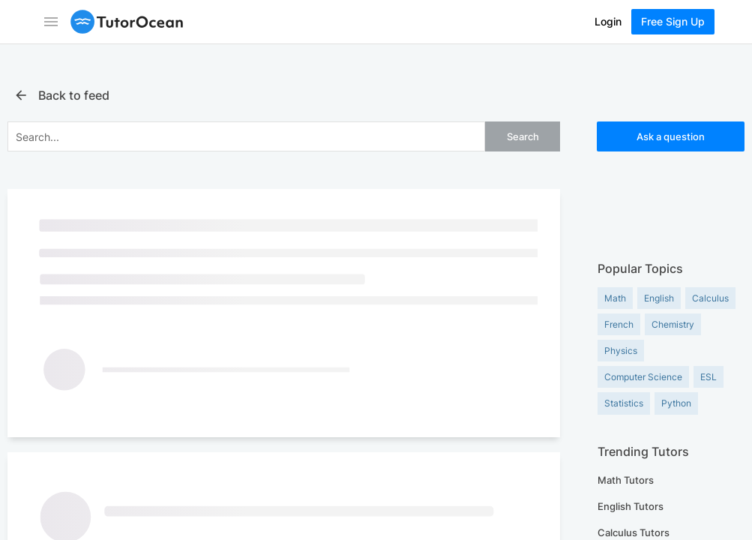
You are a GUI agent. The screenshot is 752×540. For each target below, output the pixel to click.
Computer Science (643, 376)
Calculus (710, 298)
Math (615, 298)
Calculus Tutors (634, 532)
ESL (708, 376)
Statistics (623, 403)
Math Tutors (626, 480)
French (619, 324)
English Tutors (631, 506)
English (659, 298)
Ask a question (671, 136)
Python (676, 403)
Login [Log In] (608, 21)
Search (523, 136)
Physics (620, 350)
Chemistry (673, 324)
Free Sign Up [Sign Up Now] (673, 21)
